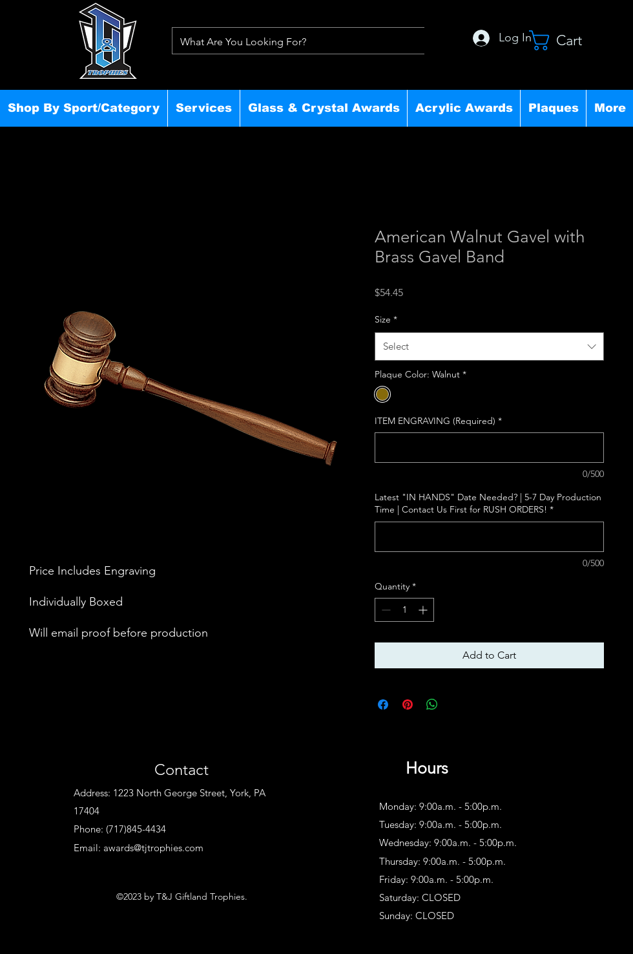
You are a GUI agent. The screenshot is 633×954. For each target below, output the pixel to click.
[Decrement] (385, 610)
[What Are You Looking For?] (297, 42)
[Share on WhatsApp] (432, 704)
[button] (83, 108)
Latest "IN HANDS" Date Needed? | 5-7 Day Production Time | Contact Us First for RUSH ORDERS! (488, 503)
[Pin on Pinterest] (407, 704)
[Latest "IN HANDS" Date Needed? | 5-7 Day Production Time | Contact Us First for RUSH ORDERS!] (489, 536)
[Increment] (424, 610)
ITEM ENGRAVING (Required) (438, 421)
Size (386, 319)
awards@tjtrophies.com (153, 848)
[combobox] (489, 346)
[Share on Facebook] (383, 704)
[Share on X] (456, 704)
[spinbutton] (404, 610)
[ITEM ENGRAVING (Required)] (489, 447)
